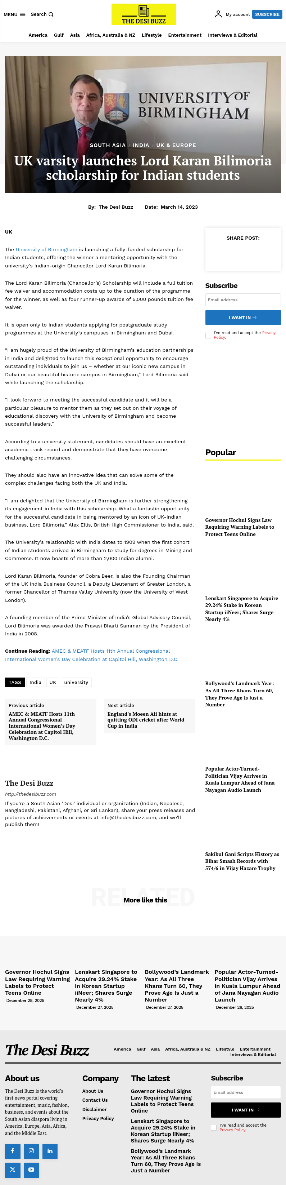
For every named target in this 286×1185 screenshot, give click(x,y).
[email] (243, 299)
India (141, 145)
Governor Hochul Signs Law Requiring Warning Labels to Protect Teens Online (239, 524)
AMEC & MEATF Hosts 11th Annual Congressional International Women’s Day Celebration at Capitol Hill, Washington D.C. (42, 726)
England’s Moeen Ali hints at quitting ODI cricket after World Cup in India (146, 720)
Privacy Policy (232, 1113)
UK (53, 682)
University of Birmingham (47, 249)
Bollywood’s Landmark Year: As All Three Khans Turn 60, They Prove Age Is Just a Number (239, 692)
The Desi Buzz (116, 207)
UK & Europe (176, 145)
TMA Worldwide (201, 1169)
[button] (43, 14)
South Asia (108, 145)
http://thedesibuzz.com (30, 794)
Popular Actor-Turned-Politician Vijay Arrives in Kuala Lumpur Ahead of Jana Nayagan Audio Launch (240, 777)
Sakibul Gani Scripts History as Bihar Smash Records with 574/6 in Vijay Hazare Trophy (242, 858)
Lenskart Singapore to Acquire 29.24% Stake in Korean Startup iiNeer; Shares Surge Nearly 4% (241, 606)
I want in (243, 316)
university (76, 682)
